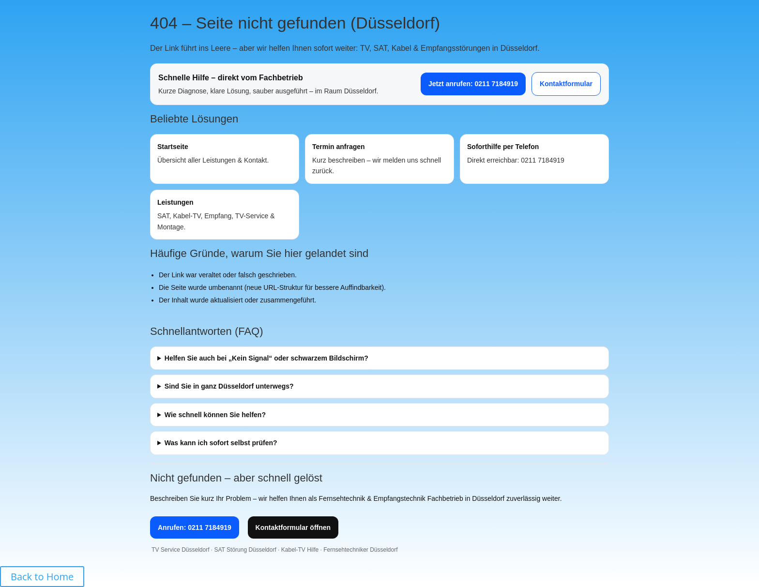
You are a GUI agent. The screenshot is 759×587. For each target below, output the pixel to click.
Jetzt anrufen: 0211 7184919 (473, 84)
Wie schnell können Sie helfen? (215, 415)
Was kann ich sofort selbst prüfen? (221, 443)
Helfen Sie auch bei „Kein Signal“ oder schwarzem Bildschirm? (266, 358)
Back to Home (42, 576)
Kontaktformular (566, 84)
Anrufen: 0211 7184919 (194, 527)
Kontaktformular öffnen (293, 527)
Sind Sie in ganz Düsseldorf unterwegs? (229, 386)
